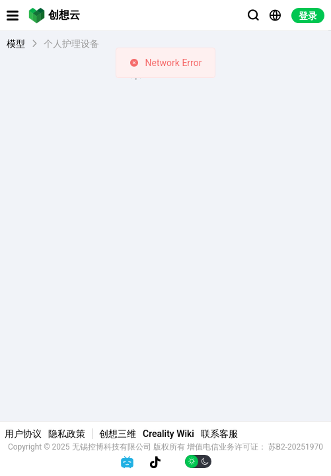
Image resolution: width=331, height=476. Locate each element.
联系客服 (219, 433)
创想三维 (117, 433)
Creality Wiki (168, 433)
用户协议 (23, 433)
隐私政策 (66, 433)
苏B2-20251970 (296, 447)
